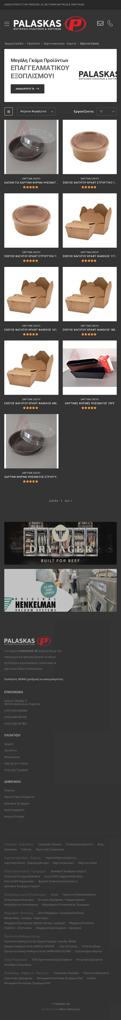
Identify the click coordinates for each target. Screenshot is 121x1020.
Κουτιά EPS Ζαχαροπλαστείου (63, 876)
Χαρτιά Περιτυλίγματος (19, 796)
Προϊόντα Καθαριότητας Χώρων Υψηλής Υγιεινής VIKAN (40, 941)
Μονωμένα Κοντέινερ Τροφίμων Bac (60, 978)
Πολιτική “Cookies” (16, 770)
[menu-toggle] (6, 24)
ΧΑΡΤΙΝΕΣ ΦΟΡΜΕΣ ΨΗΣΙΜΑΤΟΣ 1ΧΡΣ (90, 403)
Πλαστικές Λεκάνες (66, 973)
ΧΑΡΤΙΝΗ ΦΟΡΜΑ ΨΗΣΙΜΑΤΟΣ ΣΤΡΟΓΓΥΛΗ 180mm (37, 476)
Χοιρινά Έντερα (14, 816)
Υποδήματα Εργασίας (18, 964)
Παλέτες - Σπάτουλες (18, 928)
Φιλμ (101, 844)
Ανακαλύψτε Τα (25, 88)
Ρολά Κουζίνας (91, 946)
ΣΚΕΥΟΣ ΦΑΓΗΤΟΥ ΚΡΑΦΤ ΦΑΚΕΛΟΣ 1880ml (91, 329)
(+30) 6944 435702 (15, 717)
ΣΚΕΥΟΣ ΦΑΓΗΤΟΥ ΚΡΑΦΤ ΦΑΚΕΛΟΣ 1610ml (32, 329)
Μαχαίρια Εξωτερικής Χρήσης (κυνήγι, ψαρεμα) (34, 923)
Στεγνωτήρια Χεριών (88, 951)
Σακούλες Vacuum (50, 844)
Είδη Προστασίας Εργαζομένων (52, 959)
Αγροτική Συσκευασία (50, 849)
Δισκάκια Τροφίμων (16, 803)
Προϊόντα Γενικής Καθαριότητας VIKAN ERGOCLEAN (37, 951)
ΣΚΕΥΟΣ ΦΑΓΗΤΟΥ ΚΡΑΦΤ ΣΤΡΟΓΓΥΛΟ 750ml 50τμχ (37, 256)
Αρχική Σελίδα (14, 43)
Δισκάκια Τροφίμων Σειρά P (22, 886)
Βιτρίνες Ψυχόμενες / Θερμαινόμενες (61, 899)
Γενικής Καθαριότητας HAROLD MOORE (29, 946)
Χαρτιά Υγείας (68, 946)
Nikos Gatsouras (69, 1009)
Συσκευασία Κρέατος (79, 844)
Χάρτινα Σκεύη (89, 43)
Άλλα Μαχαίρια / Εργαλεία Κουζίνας (61, 913)
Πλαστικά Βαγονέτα (96, 973)
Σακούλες (10, 849)
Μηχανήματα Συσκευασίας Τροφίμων (65, 904)
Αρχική (8, 744)
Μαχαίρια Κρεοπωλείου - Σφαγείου (58, 928)
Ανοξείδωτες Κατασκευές (21, 904)
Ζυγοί (54, 894)
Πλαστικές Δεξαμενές (18, 978)
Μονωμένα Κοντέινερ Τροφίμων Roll (27, 983)
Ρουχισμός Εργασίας (89, 959)
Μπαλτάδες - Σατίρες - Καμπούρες (26, 918)
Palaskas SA (62, 1003)
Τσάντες (9, 790)
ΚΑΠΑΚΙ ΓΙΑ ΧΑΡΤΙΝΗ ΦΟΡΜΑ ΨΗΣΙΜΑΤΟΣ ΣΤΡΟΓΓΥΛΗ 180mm (45, 182)
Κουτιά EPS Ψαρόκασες (19, 881)
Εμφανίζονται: (84, 111)
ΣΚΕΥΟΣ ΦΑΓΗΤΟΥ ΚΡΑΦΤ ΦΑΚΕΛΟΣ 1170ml (91, 256)
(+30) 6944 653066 (15, 710)
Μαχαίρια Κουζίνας (81, 923)
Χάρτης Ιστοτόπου (16, 763)
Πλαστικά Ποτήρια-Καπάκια (22, 876)
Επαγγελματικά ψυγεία (19, 899)
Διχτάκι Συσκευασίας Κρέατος (58, 881)
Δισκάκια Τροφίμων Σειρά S (68, 871)
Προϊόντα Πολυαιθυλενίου (79, 894)
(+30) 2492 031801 (15, 723)
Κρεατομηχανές (14, 809)
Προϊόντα (10, 750)
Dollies (91, 978)
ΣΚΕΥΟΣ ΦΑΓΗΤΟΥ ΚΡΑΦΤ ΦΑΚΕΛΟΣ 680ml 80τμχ (36, 403)
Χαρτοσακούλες (63, 863)
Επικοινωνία (12, 757)
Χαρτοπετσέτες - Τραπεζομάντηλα (26, 863)
